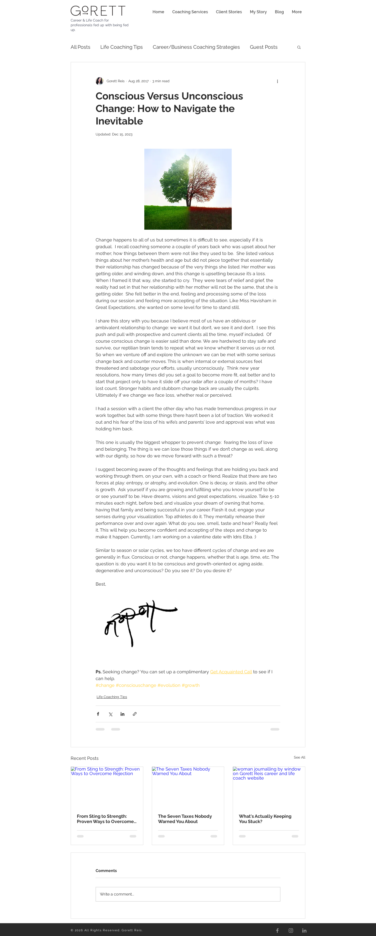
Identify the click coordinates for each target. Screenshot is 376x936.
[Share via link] (134, 714)
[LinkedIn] (304, 931)
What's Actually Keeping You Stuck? (265, 819)
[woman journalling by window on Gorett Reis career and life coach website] (269, 787)
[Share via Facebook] (98, 714)
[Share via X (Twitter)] (110, 714)
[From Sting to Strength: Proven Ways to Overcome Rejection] (107, 787)
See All (299, 757)
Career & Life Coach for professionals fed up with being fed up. (100, 25)
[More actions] (277, 81)
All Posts (80, 47)
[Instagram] (291, 931)
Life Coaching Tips (121, 47)
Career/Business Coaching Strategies (196, 47)
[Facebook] (277, 931)
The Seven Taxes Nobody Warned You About (185, 819)
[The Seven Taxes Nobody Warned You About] (188, 787)
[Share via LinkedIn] (122, 714)
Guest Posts (264, 47)
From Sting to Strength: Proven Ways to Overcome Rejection (105, 819)
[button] (299, 47)
